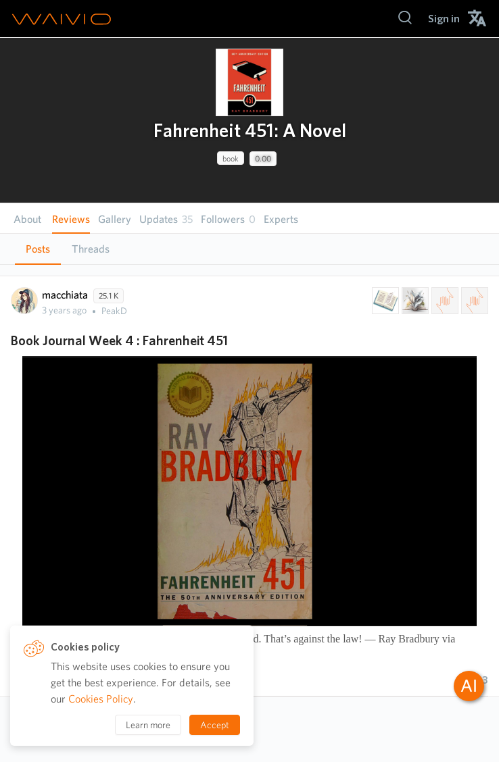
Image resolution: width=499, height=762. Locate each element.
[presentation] (249, 82)
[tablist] (249, 249)
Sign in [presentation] (444, 18)
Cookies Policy (100, 699)
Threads (91, 249)
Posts (38, 249)
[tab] (38, 249)
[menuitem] (444, 18)
